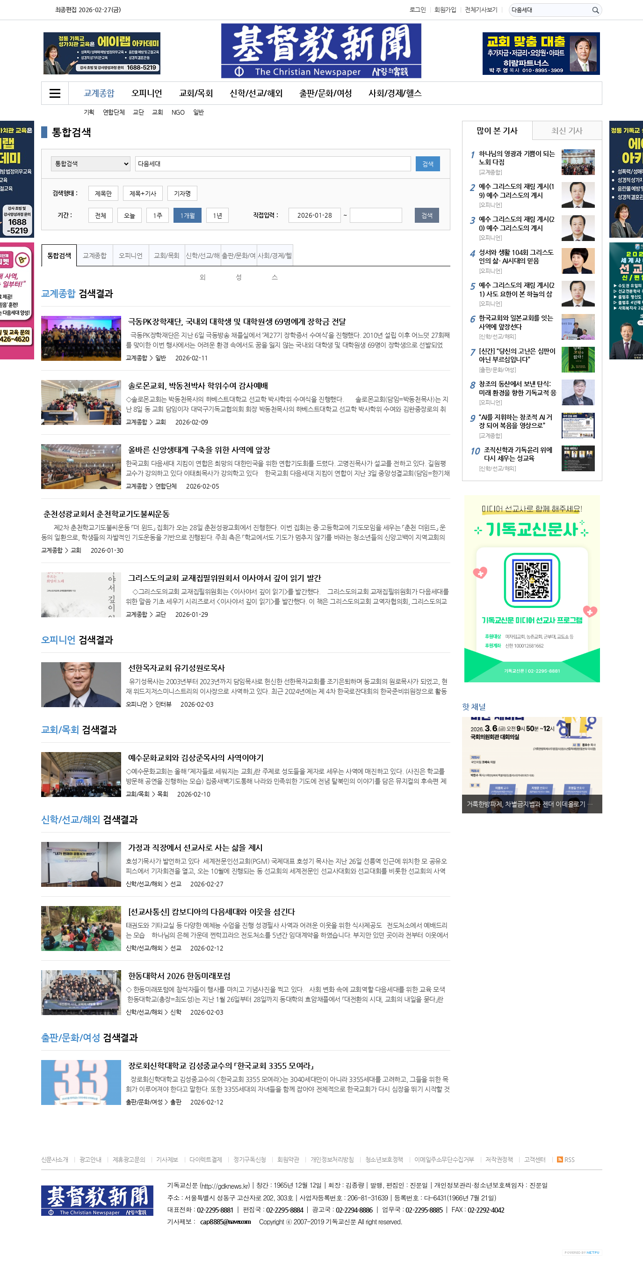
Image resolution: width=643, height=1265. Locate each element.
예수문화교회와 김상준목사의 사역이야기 (196, 757)
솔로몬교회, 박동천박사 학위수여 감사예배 (198, 385)
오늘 (129, 215)
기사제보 (167, 1159)
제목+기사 (143, 193)
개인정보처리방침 (332, 1159)
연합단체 (113, 112)
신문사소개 (54, 1159)
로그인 (418, 9)
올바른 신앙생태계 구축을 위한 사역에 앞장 (199, 449)
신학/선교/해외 (256, 93)
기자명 (182, 193)
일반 (198, 112)
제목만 (103, 193)
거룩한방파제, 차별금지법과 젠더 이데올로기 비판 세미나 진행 (534, 804)
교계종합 (99, 93)
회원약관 (288, 1159)
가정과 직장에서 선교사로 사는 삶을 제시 (195, 847)
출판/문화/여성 (325, 93)
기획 (89, 112)
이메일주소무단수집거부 (444, 1159)
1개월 (187, 215)
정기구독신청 (249, 1159)
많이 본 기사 (497, 130)
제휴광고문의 (129, 1159)
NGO (178, 112)
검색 (427, 164)
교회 (157, 112)
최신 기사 (567, 130)
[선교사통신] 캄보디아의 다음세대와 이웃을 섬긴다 (211, 911)
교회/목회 (196, 93)
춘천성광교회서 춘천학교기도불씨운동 (106, 514)
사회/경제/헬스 (394, 93)
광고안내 (90, 1159)
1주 (157, 215)
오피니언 (146, 93)
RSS (565, 1159)
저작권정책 (499, 1159)
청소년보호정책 (384, 1159)
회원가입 (445, 9)
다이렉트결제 (205, 1159)
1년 (217, 215)
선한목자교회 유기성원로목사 (176, 668)
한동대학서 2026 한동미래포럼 (179, 975)
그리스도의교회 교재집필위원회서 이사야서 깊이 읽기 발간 (224, 578)
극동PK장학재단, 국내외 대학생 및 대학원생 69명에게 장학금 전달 (237, 321)
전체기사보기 (481, 9)
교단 (138, 112)
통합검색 (59, 255)
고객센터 (535, 1159)
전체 (100, 215)
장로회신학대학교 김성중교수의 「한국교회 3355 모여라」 (220, 1065)
